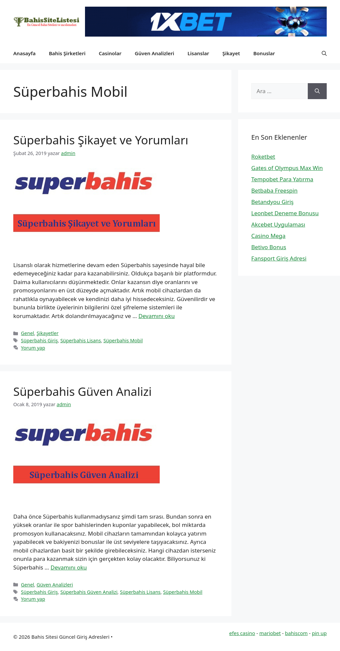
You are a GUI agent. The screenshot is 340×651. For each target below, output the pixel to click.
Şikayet (231, 53)
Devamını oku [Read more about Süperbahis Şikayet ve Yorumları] (156, 316)
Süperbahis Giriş (39, 340)
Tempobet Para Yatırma (282, 179)
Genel (27, 333)
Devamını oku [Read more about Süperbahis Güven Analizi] (68, 567)
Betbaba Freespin (274, 190)
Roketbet (263, 156)
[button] (324, 53)
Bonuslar (264, 53)
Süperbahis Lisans (80, 340)
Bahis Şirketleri (67, 53)
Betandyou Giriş (272, 202)
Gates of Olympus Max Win (287, 168)
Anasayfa (24, 53)
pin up (319, 633)
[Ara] (317, 91)
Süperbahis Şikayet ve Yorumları (100, 140)
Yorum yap (33, 348)
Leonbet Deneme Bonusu (285, 213)
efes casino (242, 633)
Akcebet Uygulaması (278, 224)
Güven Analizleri (154, 53)
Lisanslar (198, 53)
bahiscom (296, 633)
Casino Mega (268, 236)
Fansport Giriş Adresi (278, 258)
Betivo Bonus (268, 247)
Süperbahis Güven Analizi (82, 391)
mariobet (270, 633)
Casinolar (110, 53)
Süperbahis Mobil (123, 340)
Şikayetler (47, 333)
